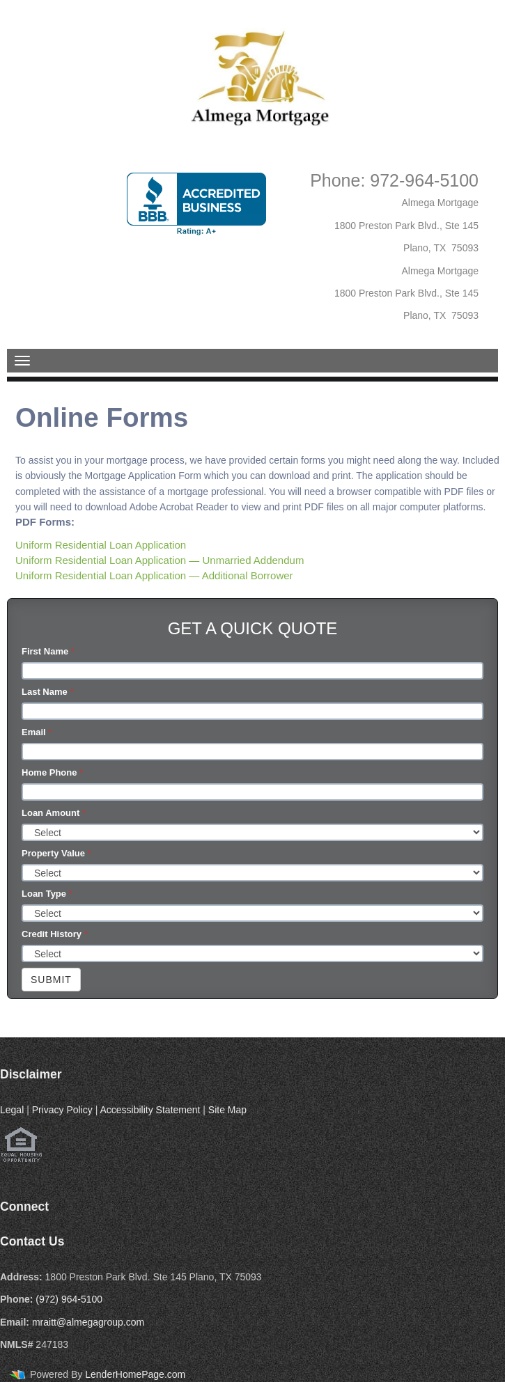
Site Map (227, 1109)
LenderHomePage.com (135, 1374)
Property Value (56, 853)
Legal (12, 1109)
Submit (51, 979)
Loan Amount (54, 813)
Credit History (55, 934)
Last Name (47, 691)
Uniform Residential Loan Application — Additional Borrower (154, 575)
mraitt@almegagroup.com (88, 1322)
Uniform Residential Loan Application (100, 545)
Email (37, 732)
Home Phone (52, 772)
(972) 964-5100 (69, 1299)
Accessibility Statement (150, 1109)
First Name (48, 651)
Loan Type (47, 893)
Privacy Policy (62, 1109)
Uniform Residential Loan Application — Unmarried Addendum (159, 560)
